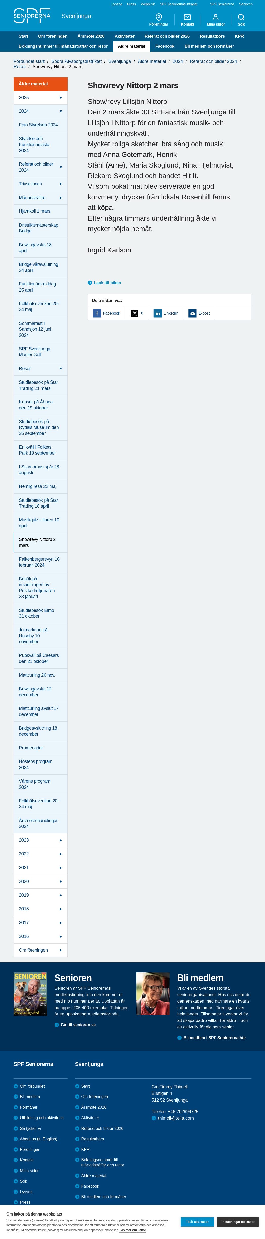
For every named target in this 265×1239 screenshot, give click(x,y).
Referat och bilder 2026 (167, 36)
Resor (20, 66)
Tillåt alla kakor (197, 1222)
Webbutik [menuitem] (148, 4)
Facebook (164, 46)
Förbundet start (29, 61)
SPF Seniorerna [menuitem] (222, 4)
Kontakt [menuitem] (187, 19)
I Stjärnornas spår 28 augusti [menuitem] (39, 469)
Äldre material (131, 46)
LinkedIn (171, 313)
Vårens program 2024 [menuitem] (34, 784)
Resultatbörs (212, 36)
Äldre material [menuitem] (33, 83)
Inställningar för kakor (238, 1222)
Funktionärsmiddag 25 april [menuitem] (37, 286)
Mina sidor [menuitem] (216, 19)
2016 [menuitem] (24, 936)
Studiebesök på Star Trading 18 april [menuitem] (38, 503)
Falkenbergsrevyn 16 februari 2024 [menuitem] (39, 562)
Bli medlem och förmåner (209, 46)
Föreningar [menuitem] (158, 19)
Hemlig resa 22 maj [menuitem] (37, 486)
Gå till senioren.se (78, 1025)
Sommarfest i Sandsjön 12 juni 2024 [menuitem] (35, 329)
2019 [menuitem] (24, 895)
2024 (178, 61)
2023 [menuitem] (24, 840)
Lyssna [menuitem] (117, 4)
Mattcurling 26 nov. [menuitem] (37, 675)
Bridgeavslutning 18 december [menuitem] (38, 731)
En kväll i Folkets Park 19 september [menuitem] (37, 450)
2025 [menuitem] (24, 97)
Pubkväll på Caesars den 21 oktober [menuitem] (39, 658)
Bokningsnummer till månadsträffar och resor (63, 46)
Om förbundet (32, 1086)
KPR (239, 36)
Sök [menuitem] (241, 19)
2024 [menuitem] (24, 111)
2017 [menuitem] (24, 922)
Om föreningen (53, 36)
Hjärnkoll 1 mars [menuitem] (34, 211)
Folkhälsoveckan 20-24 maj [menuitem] (39, 306)
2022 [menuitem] (24, 853)
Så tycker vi (30, 1128)
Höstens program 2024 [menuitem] (35, 764)
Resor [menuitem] (25, 368)
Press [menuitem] (131, 4)
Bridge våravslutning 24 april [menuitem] (38, 267)
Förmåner (28, 1107)
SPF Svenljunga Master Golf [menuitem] (34, 351)
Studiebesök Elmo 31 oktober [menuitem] (36, 613)
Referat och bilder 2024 (213, 61)
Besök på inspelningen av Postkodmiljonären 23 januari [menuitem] (37, 587)
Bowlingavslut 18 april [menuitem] (35, 247)
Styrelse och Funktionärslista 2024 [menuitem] (34, 144)
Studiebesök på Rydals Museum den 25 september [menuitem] (39, 427)
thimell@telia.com (176, 1118)
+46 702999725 (183, 1111)
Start (23, 36)
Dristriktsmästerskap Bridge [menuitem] (38, 228)
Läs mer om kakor (132, 1230)
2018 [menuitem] (24, 908)
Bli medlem (30, 1096)
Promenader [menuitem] (31, 747)
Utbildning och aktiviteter (42, 1118)
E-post (204, 313)
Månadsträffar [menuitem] (32, 197)
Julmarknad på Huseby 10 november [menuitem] (33, 635)
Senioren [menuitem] (246, 4)
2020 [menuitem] (24, 881)
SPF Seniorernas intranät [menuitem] (178, 4)
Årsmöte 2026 (90, 36)
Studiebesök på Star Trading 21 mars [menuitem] (38, 385)
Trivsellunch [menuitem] (30, 183)
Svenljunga (119, 61)
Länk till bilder (107, 283)
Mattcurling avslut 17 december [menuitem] (39, 711)
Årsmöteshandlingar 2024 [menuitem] (38, 823)
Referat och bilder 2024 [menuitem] (36, 167)
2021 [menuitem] (24, 867)
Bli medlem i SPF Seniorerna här (215, 1038)
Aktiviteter (125, 36)
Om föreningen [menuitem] (33, 950)
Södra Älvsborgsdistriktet (76, 61)
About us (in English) (38, 1139)
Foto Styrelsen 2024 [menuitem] (38, 124)
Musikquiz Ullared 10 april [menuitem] (39, 522)
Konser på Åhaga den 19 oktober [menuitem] (36, 404)
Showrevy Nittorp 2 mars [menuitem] (37, 542)
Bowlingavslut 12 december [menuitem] (35, 691)
